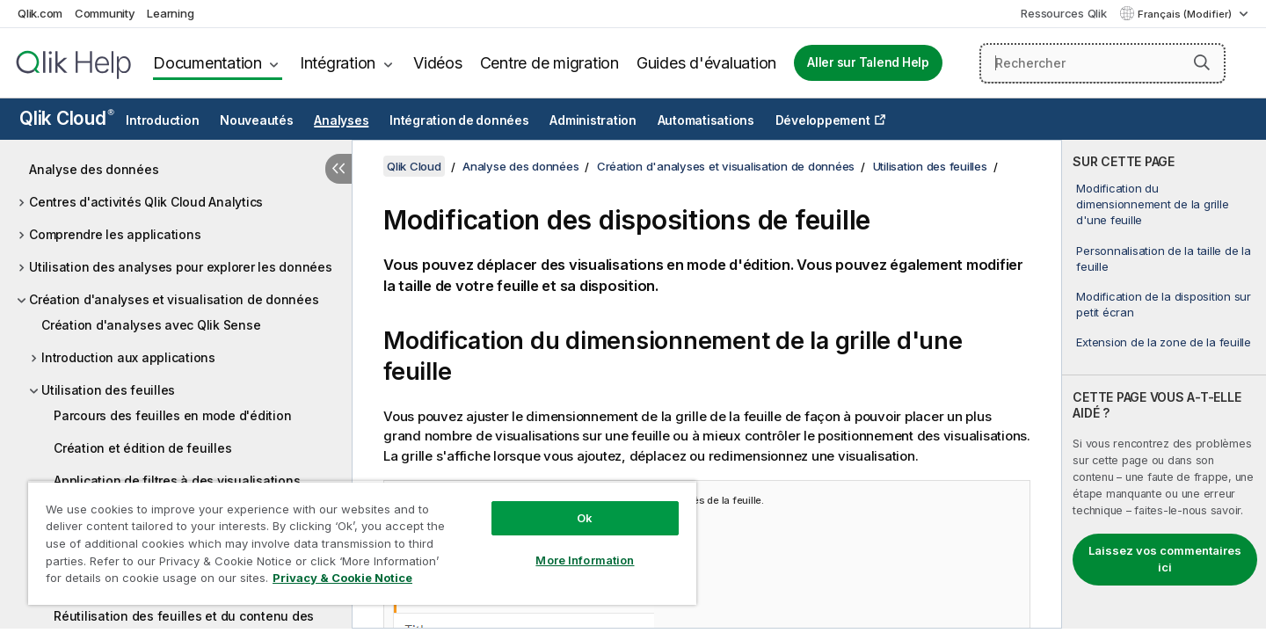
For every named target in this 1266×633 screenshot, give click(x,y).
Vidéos (437, 63)
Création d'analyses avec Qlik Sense (150, 324)
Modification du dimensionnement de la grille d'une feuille (1152, 204)
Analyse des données (93, 169)
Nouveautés (257, 120)
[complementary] (1164, 384)
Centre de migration (549, 63)
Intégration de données (459, 120)
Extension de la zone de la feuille (1163, 342)
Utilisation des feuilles (108, 389)
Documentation (207, 63)
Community (105, 13)
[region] (362, 543)
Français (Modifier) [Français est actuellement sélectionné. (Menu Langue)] (1186, 14)
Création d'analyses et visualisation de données (173, 299)
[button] (1202, 62)
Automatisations (706, 120)
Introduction (162, 120)
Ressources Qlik (1063, 13)
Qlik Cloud (66, 118)
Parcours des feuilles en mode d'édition (172, 415)
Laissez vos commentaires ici (1164, 559)
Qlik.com (40, 13)
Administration (593, 120)
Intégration (337, 63)
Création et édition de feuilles (142, 447)
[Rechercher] (1102, 63)
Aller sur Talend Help (868, 62)
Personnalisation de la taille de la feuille (1163, 258)
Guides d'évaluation (706, 63)
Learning (170, 13)
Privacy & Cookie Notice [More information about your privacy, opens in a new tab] (342, 578)
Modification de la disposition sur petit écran (1163, 304)
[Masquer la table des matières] (338, 169)
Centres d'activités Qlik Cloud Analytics (146, 201)
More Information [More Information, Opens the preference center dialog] (584, 560)
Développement (822, 120)
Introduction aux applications (128, 357)
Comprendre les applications (114, 234)
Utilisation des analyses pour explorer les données (180, 266)
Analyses (341, 120)
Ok (585, 518)
